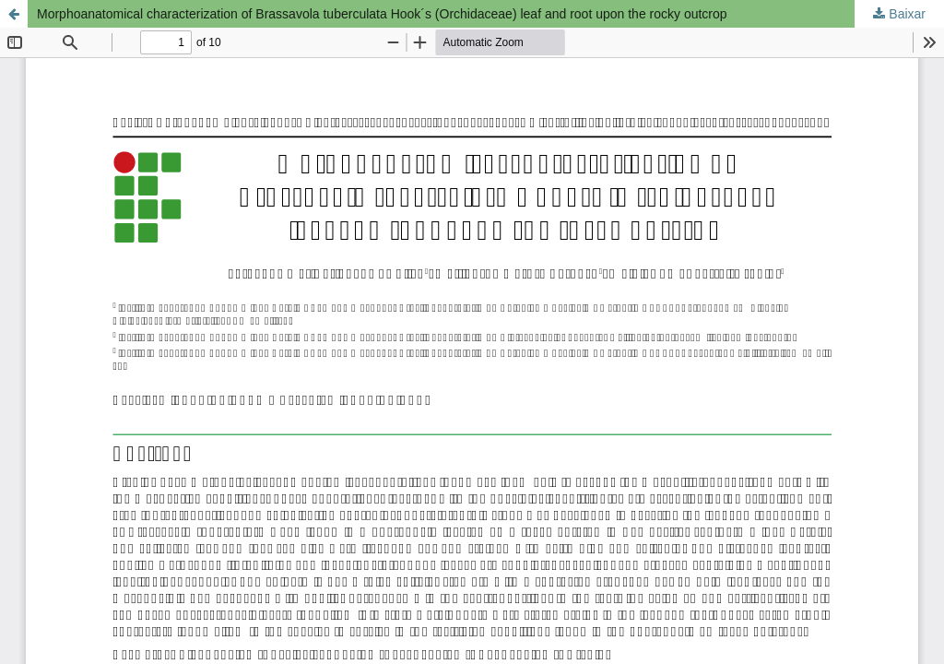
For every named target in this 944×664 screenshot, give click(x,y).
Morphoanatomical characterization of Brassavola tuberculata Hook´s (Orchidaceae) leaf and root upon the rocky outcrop (382, 13)
